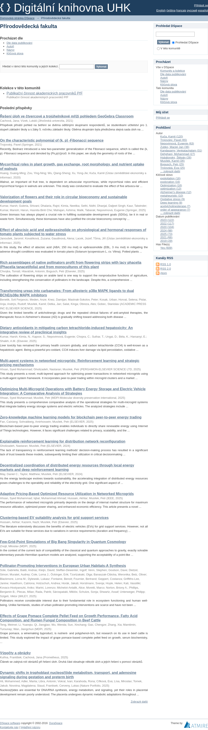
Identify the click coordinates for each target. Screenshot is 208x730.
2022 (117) (167, 223)
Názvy (10, 50)
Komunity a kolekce (172, 70)
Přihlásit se (201, 5)
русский (192, 10)
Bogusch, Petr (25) (172, 164)
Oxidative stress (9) (172, 199)
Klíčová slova (15, 53)
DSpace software (10, 723)
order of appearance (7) (175, 209)
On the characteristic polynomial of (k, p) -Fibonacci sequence (52, 140)
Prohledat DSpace (185, 42)
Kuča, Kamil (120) (171, 136)
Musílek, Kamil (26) (172, 160)
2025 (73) (166, 234)
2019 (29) (166, 240)
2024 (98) (166, 230)
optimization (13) (170, 188)
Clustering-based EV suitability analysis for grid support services (54, 518)
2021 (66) (166, 237)
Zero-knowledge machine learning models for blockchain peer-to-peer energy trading (70, 417)
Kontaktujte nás (9, 727)
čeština (170, 10)
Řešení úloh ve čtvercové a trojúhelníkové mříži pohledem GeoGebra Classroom (67, 116)
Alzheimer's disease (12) (175, 192)
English (161, 10)
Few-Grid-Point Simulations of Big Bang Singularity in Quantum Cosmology (63, 542)
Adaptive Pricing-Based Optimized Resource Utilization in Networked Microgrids (67, 494)
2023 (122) (167, 220)
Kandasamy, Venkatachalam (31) (181, 150)
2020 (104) (167, 227)
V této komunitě (168, 48)
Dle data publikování (19, 43)
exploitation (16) (170, 178)
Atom (163, 273)
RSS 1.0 (165, 264)
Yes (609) (166, 247)
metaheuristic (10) (171, 195)
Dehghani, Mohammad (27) (177, 154)
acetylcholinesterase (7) (175, 206)
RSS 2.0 (165, 268)
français (181, 10)
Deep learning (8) (171, 202)
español (203, 10)
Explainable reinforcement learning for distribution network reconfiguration (62, 441)
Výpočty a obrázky (15, 653)
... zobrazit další (170, 171)
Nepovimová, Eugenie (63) (177, 143)
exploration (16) (170, 181)
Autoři (10, 46)
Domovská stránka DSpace (17, 18)
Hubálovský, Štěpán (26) (175, 157)
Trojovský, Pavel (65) (173, 140)
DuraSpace (55, 723)
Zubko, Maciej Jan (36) (174, 147)
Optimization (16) (171, 185)
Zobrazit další (139, 701)
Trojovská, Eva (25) (172, 167)
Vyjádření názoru (30, 727)
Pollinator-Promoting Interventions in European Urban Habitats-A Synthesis (63, 566)
